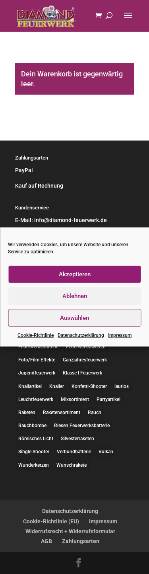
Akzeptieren (75, 274)
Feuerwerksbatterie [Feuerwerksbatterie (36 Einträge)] (38, 347)
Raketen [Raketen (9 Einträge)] (26, 412)
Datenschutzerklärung (81, 335)
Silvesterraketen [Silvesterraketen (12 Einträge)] (77, 438)
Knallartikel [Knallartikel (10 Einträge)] (30, 386)
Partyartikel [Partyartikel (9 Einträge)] (108, 399)
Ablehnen (74, 296)
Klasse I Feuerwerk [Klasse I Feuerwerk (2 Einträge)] (82, 373)
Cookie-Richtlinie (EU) (51, 521)
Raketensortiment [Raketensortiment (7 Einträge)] (61, 412)
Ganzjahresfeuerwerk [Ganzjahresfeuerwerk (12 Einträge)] (85, 360)
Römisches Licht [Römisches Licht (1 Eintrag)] (35, 438)
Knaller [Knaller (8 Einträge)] (56, 386)
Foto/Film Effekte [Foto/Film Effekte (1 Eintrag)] (36, 360)
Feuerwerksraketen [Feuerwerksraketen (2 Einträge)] (86, 347)
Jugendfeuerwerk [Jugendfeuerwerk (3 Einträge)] (36, 373)
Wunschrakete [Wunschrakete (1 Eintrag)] (71, 465)
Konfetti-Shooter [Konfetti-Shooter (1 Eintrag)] (89, 386)
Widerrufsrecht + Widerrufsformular (70, 531)
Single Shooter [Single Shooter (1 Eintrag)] (33, 451)
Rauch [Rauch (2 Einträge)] (94, 412)
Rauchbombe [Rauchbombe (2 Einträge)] (32, 425)
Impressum (120, 335)
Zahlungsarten (80, 541)
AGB (46, 541)
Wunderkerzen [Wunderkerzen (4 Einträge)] (33, 465)
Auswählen (74, 317)
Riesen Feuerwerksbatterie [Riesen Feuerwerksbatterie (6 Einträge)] (82, 425)
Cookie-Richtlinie (35, 335)
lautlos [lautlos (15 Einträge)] (121, 386)
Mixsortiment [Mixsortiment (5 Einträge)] (75, 399)
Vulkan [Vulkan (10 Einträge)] (106, 451)
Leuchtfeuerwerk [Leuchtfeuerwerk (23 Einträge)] (35, 399)
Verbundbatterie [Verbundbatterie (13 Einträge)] (74, 451)
